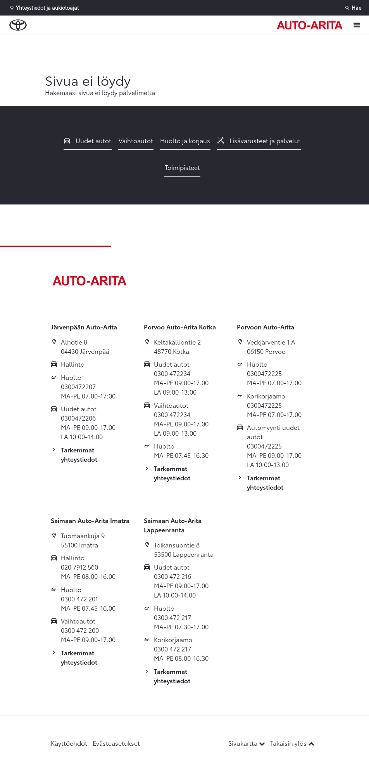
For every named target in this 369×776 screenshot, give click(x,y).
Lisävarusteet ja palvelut (258, 140)
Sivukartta (247, 742)
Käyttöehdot (69, 742)
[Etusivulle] (309, 25)
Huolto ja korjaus (185, 140)
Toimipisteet (182, 167)
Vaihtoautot (136, 140)
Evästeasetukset (116, 742)
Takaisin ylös (292, 742)
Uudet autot (87, 140)
